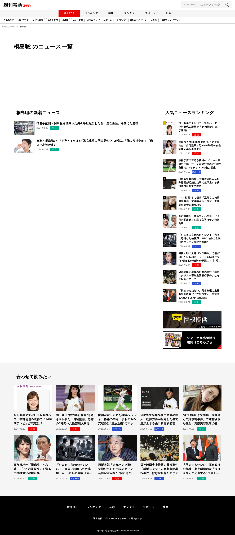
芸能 (110, 13)
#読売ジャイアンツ (171, 20)
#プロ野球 (38, 20)
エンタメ (130, 13)
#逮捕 (65, 20)
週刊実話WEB (8, 26)
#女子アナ (24, 20)
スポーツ (151, 13)
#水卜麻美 (78, 20)
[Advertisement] (117, 83)
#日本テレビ (93, 20)
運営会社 (97, 518)
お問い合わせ (135, 518)
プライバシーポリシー (115, 518)
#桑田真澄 (53, 20)
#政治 (154, 20)
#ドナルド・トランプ (115, 20)
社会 (169, 13)
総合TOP (68, 13)
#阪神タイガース (138, 20)
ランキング (90, 13)
